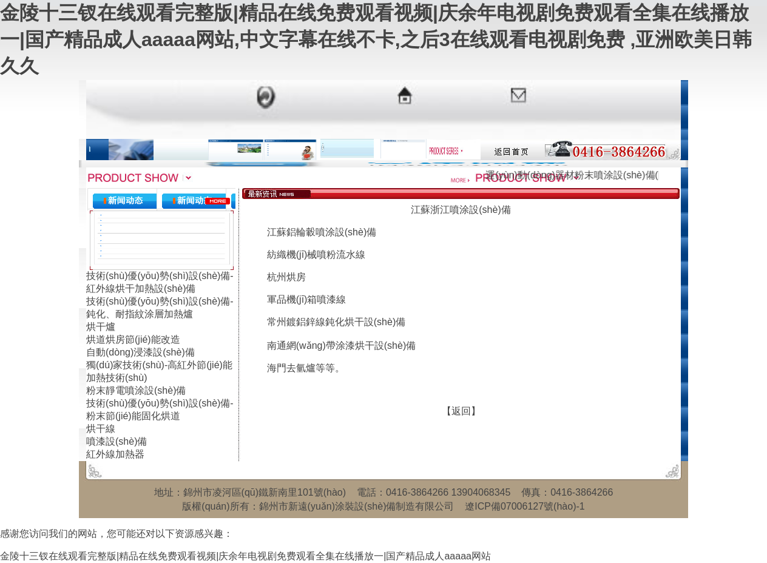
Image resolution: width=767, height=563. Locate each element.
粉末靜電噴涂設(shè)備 (136, 390)
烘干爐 (100, 327)
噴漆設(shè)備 (116, 441)
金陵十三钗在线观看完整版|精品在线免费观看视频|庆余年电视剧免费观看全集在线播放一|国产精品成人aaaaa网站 (245, 556)
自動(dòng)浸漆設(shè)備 (140, 352)
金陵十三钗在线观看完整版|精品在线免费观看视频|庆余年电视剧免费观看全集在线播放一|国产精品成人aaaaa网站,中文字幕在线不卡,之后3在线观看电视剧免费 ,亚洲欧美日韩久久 (376, 39)
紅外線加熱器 (115, 454)
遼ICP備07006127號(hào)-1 (524, 506)
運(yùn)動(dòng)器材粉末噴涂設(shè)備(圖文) (592, 175)
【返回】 (461, 411)
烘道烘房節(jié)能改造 (133, 339)
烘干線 (100, 428)
